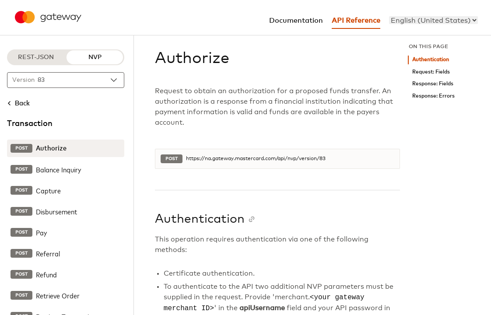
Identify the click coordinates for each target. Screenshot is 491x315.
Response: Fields (432, 84)
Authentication (430, 60)
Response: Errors (433, 96)
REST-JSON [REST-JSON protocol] (36, 57)
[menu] (433, 20)
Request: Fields (431, 72)
